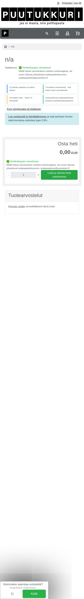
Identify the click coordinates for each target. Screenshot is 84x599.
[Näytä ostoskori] (78, 33)
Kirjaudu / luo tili (72, 3)
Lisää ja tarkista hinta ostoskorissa (59, 175)
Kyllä (34, 593)
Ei (12, 593)
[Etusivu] (5, 47)
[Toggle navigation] (47, 33)
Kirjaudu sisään (16, 206)
